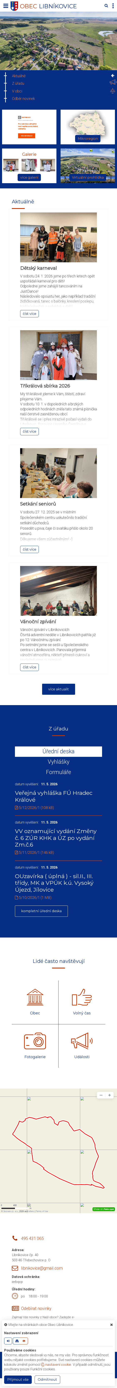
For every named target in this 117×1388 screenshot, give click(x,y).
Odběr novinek (23, 98)
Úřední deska (58, 751)
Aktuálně (19, 76)
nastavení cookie (56, 1364)
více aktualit (58, 689)
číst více (29, 314)
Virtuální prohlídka (88, 177)
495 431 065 (32, 1238)
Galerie (29, 154)
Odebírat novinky (36, 1308)
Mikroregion (88, 139)
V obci (17, 91)
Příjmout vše (18, 1380)
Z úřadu (18, 83)
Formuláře (58, 772)
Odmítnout (47, 1380)
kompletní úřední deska (41, 911)
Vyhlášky (58, 761)
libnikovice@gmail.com (42, 1268)
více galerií (29, 177)
